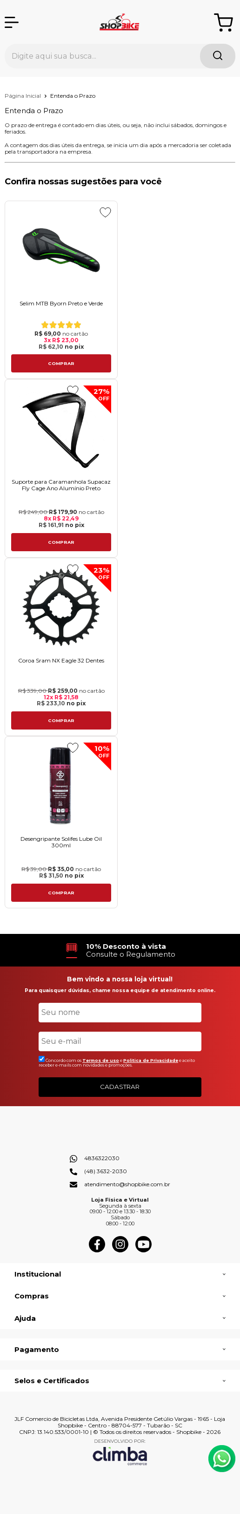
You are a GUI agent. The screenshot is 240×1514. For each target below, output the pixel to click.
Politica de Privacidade (150, 1060)
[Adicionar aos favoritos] (105, 212)
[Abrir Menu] (12, 22)
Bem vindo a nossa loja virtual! (120, 979)
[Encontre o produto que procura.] (217, 56)
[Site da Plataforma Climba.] (120, 1452)
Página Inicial (23, 95)
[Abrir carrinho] (223, 22)
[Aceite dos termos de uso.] (42, 1059)
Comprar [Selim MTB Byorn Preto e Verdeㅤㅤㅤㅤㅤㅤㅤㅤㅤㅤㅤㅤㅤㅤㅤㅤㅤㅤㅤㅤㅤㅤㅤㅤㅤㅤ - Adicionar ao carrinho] (61, 363)
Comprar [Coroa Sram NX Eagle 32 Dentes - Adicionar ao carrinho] (61, 720)
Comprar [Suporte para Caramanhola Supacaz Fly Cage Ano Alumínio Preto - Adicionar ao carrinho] (61, 542)
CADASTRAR (120, 1086)
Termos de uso (100, 1060)
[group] (120, 950)
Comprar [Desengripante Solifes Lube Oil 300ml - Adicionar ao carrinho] (61, 892)
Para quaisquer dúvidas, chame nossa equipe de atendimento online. (120, 990)
